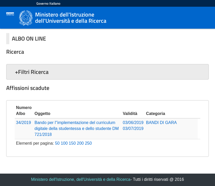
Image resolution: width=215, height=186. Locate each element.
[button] (107, 72)
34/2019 (23, 122)
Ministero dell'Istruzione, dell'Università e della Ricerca (80, 179)
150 (72, 143)
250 (88, 143)
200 (80, 143)
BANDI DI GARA (161, 122)
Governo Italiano (48, 3)
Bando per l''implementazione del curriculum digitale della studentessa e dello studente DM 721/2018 (77, 128)
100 (64, 143)
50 (57, 143)
